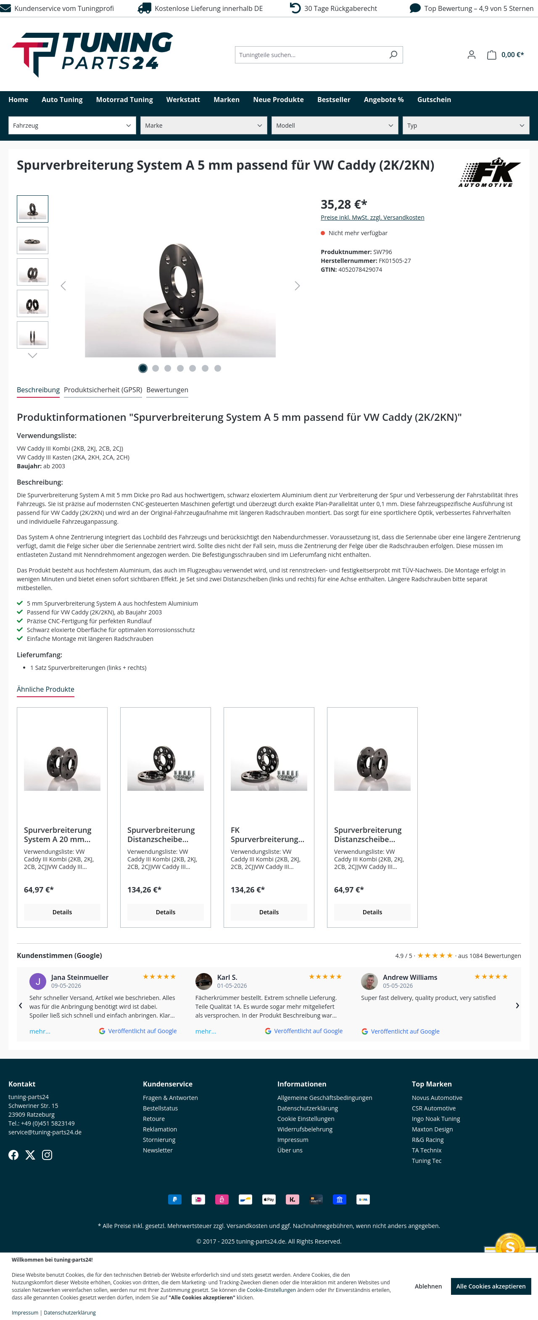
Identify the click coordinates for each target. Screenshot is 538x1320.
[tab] (38, 390)
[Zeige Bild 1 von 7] (143, 368)
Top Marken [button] (432, 1084)
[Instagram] (47, 1155)
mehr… (39, 1031)
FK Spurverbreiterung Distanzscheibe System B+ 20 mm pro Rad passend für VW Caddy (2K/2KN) (267, 834)
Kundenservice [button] (168, 1084)
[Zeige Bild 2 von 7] (155, 368)
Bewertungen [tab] (167, 389)
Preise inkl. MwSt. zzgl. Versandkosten (372, 217)
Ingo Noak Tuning (436, 1119)
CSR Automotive (434, 1108)
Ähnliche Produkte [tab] (45, 689)
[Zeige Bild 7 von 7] (217, 368)
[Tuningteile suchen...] (309, 54)
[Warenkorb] (506, 54)
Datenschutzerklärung (307, 1108)
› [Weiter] (517, 1004)
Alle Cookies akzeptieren (491, 1286)
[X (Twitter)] (30, 1155)
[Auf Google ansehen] (137, 1030)
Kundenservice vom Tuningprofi (57, 8)
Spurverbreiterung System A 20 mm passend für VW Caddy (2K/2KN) (58, 834)
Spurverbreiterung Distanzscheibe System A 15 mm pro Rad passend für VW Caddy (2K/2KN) (371, 834)
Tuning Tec (427, 1161)
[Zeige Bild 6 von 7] (205, 368)
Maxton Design (432, 1129)
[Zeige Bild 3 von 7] (167, 368)
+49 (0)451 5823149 (48, 1123)
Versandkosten (247, 1226)
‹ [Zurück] (20, 1004)
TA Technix (427, 1150)
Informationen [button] (302, 1084)
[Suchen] (393, 54)
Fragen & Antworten (170, 1098)
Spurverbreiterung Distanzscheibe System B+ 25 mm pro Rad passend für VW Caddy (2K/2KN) (164, 834)
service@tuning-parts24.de (45, 1132)
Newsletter (158, 1150)
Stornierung (159, 1140)
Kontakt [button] (22, 1084)
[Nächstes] (297, 285)
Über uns (290, 1150)
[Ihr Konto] (472, 54)
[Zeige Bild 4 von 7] (180, 368)
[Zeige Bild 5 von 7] (193, 368)
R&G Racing (428, 1140)
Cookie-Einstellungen (271, 1290)
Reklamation (160, 1129)
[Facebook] (13, 1155)
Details (62, 912)
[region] (160, 285)
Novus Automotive (437, 1098)
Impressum (293, 1140)
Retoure (154, 1119)
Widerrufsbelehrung (304, 1129)
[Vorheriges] (63, 285)
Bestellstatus (160, 1108)
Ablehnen (428, 1286)
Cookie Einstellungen (306, 1119)
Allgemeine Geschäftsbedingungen (324, 1098)
